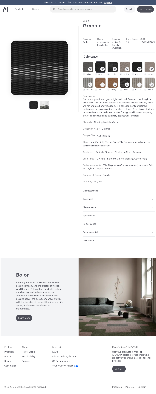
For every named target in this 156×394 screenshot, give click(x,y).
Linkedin (141, 387)
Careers (26, 361)
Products (19, 9)
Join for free (145, 9)
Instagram (117, 387)
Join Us (119, 369)
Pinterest (129, 387)
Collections (10, 366)
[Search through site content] (85, 9)
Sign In (129, 9)
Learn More (24, 318)
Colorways (90, 56)
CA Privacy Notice (61, 361)
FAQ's (55, 352)
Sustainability (28, 356)
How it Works (28, 352)
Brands (35, 9)
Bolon (86, 21)
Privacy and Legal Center (64, 356)
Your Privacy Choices (65, 365)
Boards (7, 361)
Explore (108, 2)
